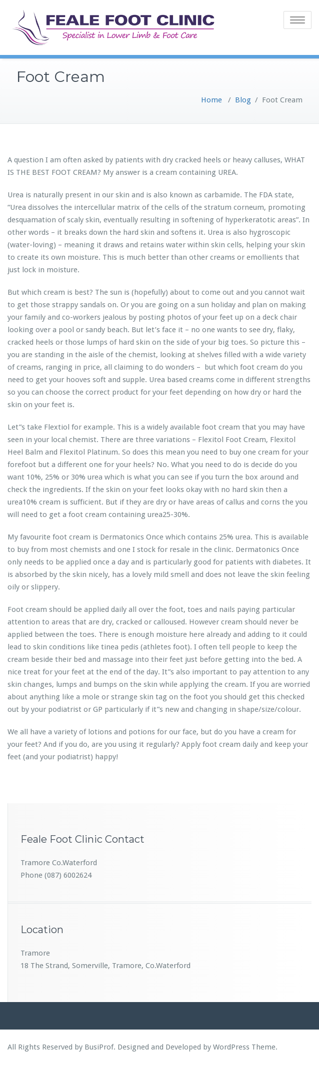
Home (211, 99)
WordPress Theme (244, 1047)
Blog (243, 99)
